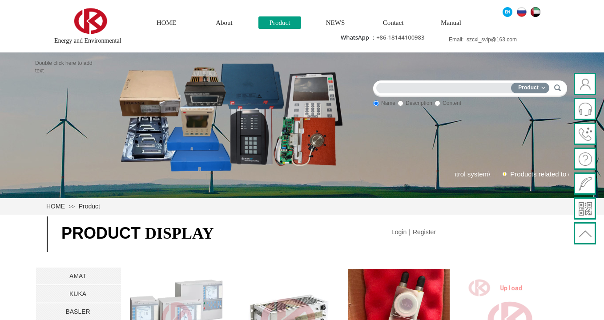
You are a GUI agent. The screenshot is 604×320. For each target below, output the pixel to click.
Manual (451, 22)
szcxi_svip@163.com (492, 39)
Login (399, 232)
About (224, 22)
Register (424, 232)
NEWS (335, 22)
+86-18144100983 (400, 37)
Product (280, 22)
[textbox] (446, 86)
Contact (393, 22)
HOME (166, 22)
